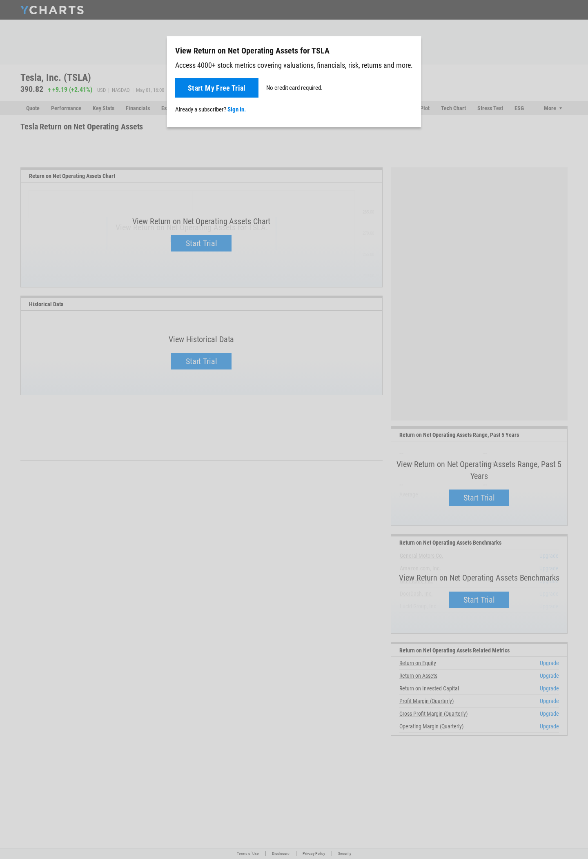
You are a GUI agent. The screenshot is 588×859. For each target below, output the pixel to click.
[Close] (411, 49)
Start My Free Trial (217, 88)
